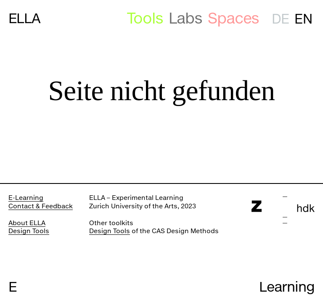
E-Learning (25, 197)
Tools (145, 18)
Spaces (233, 18)
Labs (185, 18)
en (303, 19)
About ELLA (26, 222)
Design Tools (28, 230)
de (280, 19)
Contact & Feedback (40, 206)
